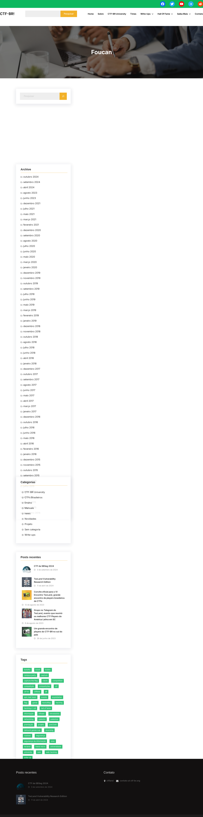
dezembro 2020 (32, 384)
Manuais (29, 538)
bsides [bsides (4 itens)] (48, 719)
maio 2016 (28, 592)
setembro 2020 (31, 389)
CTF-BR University (35, 521)
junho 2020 (29, 405)
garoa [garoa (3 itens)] (34, 752)
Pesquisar (69, 13)
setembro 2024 (31, 336)
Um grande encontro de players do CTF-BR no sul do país (48, 674)
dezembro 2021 (31, 357)
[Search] (63, 97)
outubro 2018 (30, 491)
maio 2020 (29, 410)
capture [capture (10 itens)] (44, 725)
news (27, 543)
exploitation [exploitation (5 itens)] (57, 747)
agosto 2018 (30, 496)
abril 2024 (28, 341)
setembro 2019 (31, 443)
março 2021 (29, 373)
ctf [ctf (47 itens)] (56, 736)
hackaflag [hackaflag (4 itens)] (46, 752)
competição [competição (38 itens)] (29, 736)
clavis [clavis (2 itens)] (45, 730)
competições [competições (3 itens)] (44, 736)
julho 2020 (29, 400)
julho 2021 (28, 362)
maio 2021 (28, 368)
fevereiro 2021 (31, 378)
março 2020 (30, 416)
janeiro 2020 (30, 421)
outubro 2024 (31, 330)
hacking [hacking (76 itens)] (59, 752)
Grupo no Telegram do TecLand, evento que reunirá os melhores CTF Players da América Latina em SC (48, 657)
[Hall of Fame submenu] (172, 14)
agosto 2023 (30, 346)
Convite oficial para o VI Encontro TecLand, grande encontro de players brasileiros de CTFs (49, 639)
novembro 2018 (31, 485)
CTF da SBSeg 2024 (44, 608)
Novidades (30, 548)
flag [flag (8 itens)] (25, 752)
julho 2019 (28, 448)
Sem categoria (32, 559)
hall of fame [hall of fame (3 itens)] (46, 758)
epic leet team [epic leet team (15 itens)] (30, 747)
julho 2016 (28, 582)
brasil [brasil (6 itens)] (37, 719)
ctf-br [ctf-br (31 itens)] (26, 741)
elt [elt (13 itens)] (46, 741)
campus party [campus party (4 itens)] (30, 725)
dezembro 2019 (31, 426)
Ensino (28, 532)
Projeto (28, 554)
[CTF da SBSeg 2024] (21, 798)
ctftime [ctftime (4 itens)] (37, 741)
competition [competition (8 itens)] (58, 730)
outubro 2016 (30, 576)
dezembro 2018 (31, 480)
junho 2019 (29, 453)
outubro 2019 (30, 437)
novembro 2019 (31, 432)
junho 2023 (29, 352)
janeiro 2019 (30, 475)
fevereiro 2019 (31, 469)
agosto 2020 (30, 394)
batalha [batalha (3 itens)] (27, 719)
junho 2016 (29, 587)
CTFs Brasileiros (33, 527)
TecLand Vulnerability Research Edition (45, 623)
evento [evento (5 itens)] (44, 747)
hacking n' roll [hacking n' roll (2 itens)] (30, 758)
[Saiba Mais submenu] (190, 14)
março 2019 (29, 464)
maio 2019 (28, 459)
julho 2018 (28, 501)
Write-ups (30, 564)
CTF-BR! (7, 14)
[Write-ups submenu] (152, 14)
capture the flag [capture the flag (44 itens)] (31, 730)
